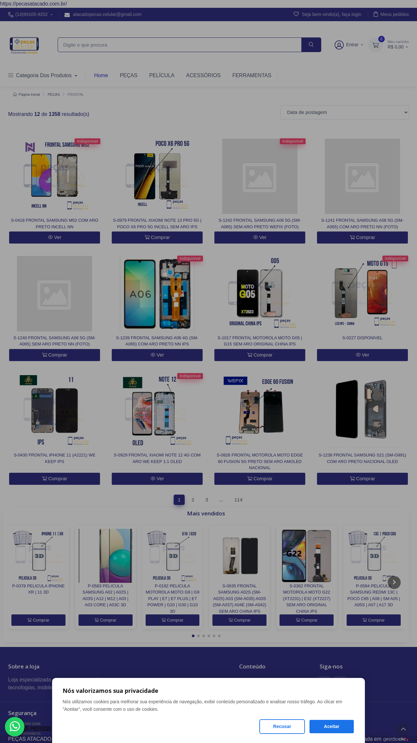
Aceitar (331, 726)
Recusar (282, 726)
